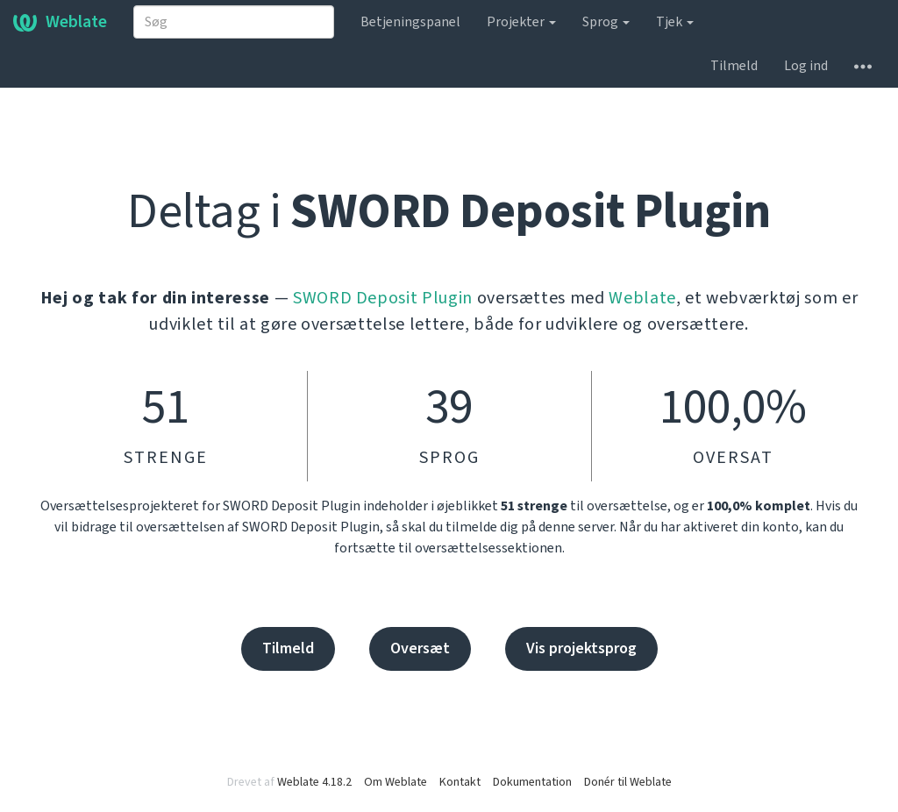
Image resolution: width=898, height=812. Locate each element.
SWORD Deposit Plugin (383, 298)
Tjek (675, 22)
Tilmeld (734, 65)
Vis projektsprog (581, 648)
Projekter (521, 22)
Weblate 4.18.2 (314, 782)
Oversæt (420, 648)
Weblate (60, 22)
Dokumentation (532, 782)
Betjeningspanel (410, 22)
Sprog (606, 22)
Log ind (806, 65)
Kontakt (460, 782)
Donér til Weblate (628, 782)
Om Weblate (395, 782)
